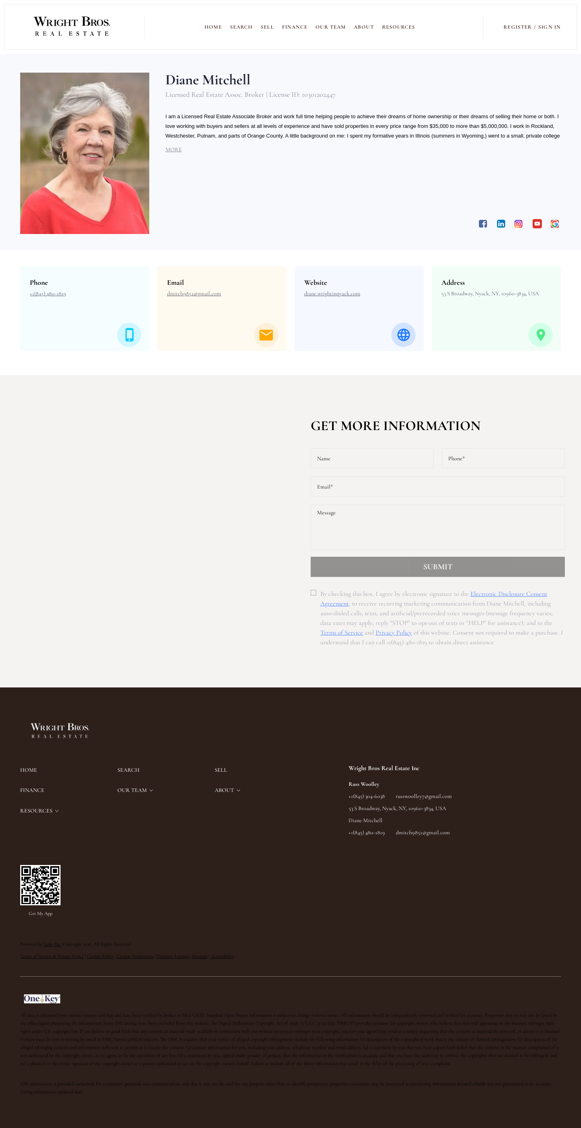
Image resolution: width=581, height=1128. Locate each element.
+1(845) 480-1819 (367, 832)
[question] (438, 527)
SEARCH (241, 27)
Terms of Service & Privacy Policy (52, 956)
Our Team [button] (331, 27)
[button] (72, 27)
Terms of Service (341, 633)
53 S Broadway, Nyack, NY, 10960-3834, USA (490, 293)
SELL (267, 27)
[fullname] (372, 458)
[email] (438, 486)
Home (213, 27)
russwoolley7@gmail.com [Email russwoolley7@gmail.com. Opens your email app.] (424, 796)
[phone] (503, 458)
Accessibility (222, 956)
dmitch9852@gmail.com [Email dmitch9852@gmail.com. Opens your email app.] (423, 832)
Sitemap (199, 956)
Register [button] (518, 27)
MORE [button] (173, 149)
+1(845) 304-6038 (367, 796)
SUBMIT (438, 567)
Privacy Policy (394, 633)
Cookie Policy (100, 956)
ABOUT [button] (364, 27)
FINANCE (295, 27)
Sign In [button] (549, 27)
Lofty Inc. (52, 944)
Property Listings (173, 956)
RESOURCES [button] (399, 27)
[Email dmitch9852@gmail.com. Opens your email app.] (194, 293)
